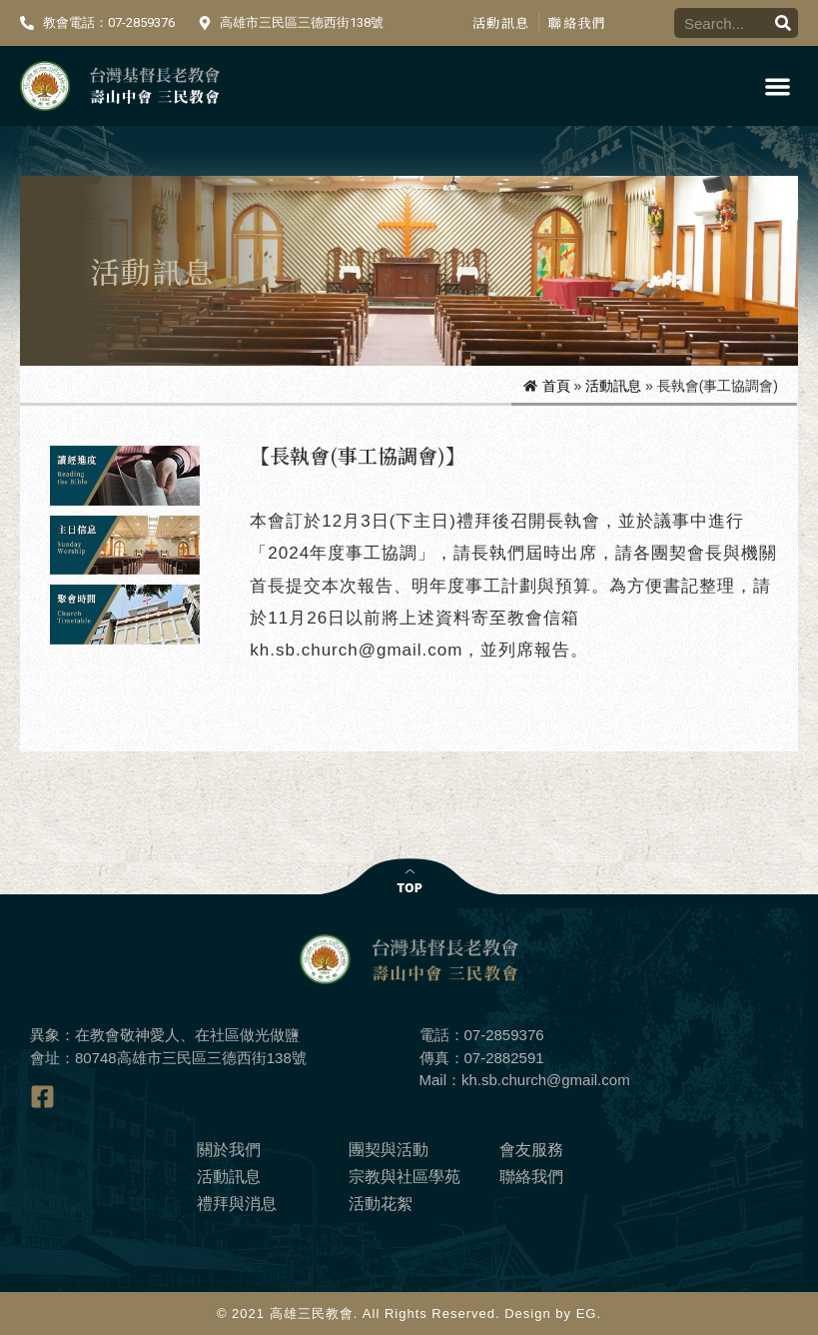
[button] (778, 86)
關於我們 (229, 1149)
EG (586, 1313)
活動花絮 (380, 1203)
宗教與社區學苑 (404, 1176)
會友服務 (531, 1149)
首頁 (556, 386)
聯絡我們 (576, 22)
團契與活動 (388, 1149)
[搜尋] (783, 23)
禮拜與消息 (237, 1203)
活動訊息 (500, 22)
